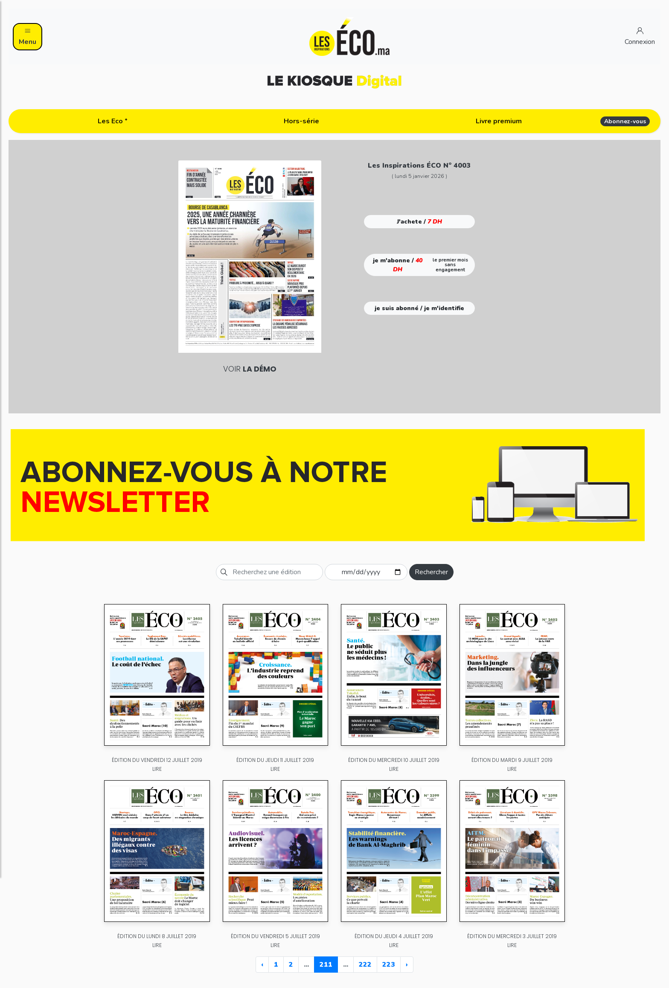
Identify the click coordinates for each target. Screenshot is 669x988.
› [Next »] (407, 964)
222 (365, 964)
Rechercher (431, 572)
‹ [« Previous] (262, 964)
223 (388, 964)
